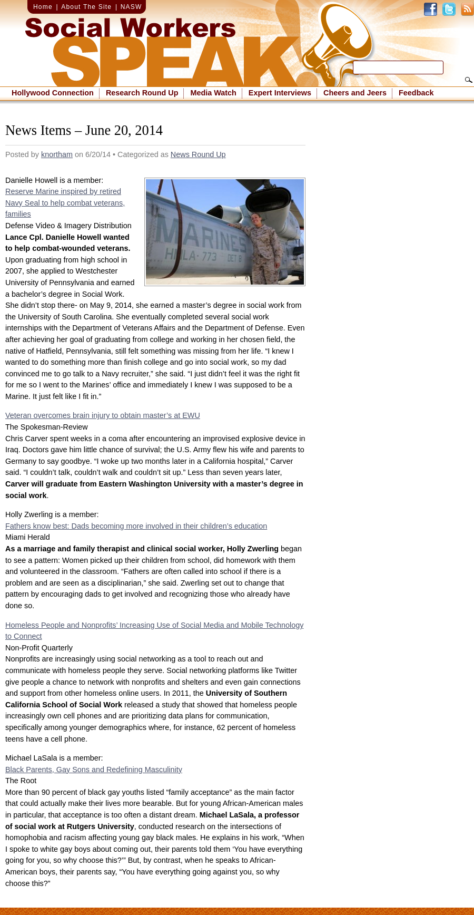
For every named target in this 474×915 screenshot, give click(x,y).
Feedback (416, 93)
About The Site (86, 7)
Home (43, 7)
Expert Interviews (280, 93)
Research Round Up (142, 93)
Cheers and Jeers (355, 93)
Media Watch (213, 93)
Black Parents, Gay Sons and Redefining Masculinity (93, 769)
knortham (57, 154)
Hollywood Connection (53, 93)
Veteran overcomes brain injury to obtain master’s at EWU (102, 415)
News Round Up (198, 154)
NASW (131, 7)
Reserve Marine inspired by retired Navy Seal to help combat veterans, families (65, 202)
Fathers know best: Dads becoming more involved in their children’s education (136, 526)
